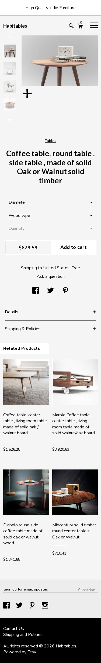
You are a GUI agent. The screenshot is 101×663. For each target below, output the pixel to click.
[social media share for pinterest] (65, 291)
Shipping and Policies (23, 635)
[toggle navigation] (94, 25)
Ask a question (51, 276)
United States (56, 268)
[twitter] (19, 606)
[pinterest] (32, 606)
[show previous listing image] (9, 37)
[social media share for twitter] (50, 291)
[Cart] (80, 26)
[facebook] (7, 606)
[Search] (71, 26)
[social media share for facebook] (35, 291)
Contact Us (13, 629)
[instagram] (45, 606)
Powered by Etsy (19, 652)
